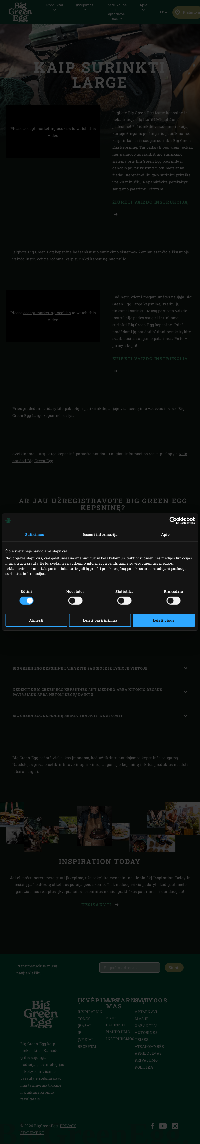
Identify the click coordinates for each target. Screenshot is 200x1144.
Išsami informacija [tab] (100, 534)
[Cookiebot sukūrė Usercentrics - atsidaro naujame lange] (173, 520)
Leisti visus (164, 620)
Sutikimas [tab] (34, 534)
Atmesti (36, 620)
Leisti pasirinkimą (100, 620)
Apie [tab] (165, 534)
